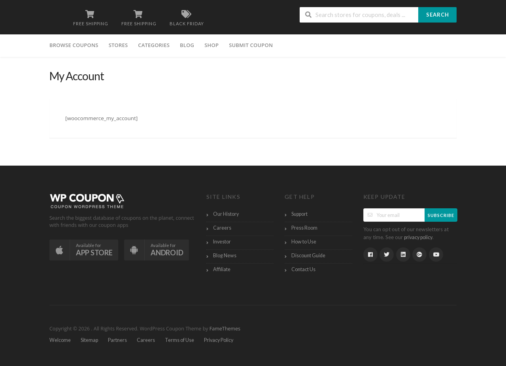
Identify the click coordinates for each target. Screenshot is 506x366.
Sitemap (89, 340)
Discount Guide (308, 255)
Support (299, 214)
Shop (211, 45)
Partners (117, 340)
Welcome (60, 340)
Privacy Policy (218, 340)
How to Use (303, 242)
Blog (187, 45)
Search (437, 14)
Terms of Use (179, 340)
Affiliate (221, 269)
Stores (118, 45)
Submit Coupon (251, 45)
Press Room (304, 228)
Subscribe (441, 215)
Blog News (224, 255)
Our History (226, 214)
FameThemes (225, 328)
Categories (154, 45)
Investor (222, 242)
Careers (222, 228)
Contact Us (303, 269)
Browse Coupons (73, 45)
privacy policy (418, 237)
